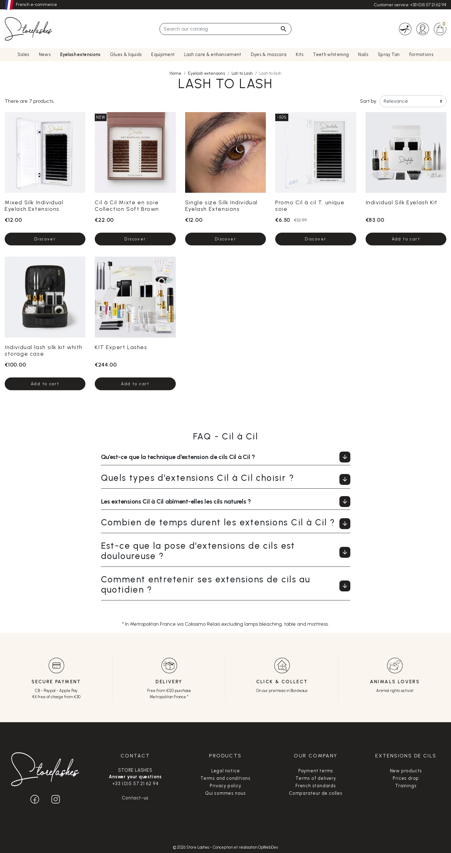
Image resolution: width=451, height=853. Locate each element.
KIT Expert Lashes (121, 347)
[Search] (225, 29)
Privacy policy (225, 786)
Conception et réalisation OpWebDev (245, 847)
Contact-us (135, 798)
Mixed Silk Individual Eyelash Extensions (34, 205)
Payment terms (315, 771)
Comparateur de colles (316, 793)
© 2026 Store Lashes (191, 847)
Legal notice (225, 771)
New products (406, 771)
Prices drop (406, 778)
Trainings (405, 786)
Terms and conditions (225, 778)
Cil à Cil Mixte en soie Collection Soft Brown (127, 205)
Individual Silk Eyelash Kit (402, 202)
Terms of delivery (315, 778)
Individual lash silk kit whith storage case (44, 350)
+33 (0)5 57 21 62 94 (428, 4)
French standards (315, 786)
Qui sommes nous (225, 793)
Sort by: (368, 101)
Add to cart (406, 239)
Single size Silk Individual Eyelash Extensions (221, 205)
